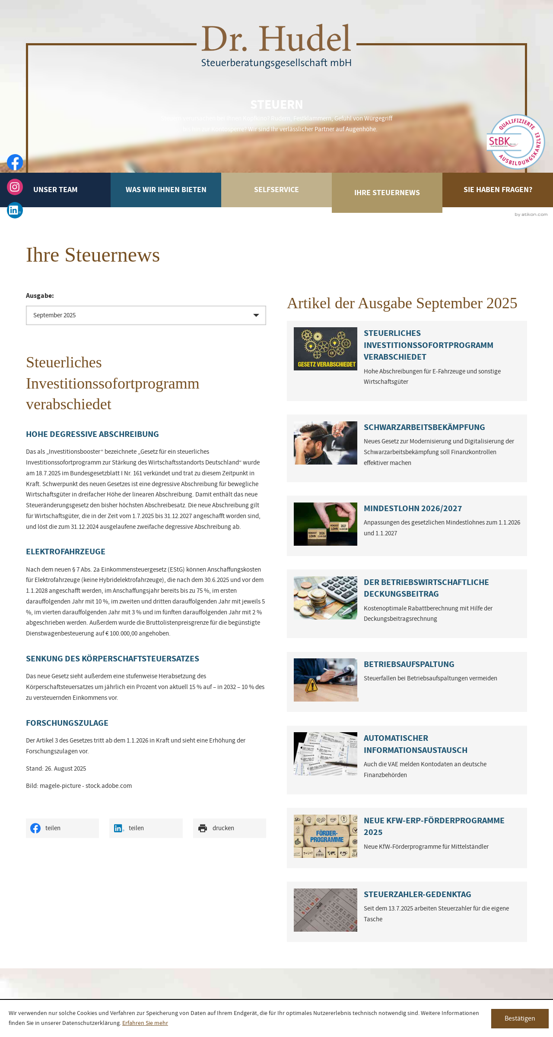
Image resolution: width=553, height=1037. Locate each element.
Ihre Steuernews (387, 192)
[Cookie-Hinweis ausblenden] (520, 1018)
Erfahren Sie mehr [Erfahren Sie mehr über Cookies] (145, 1023)
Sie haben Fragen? (498, 189)
